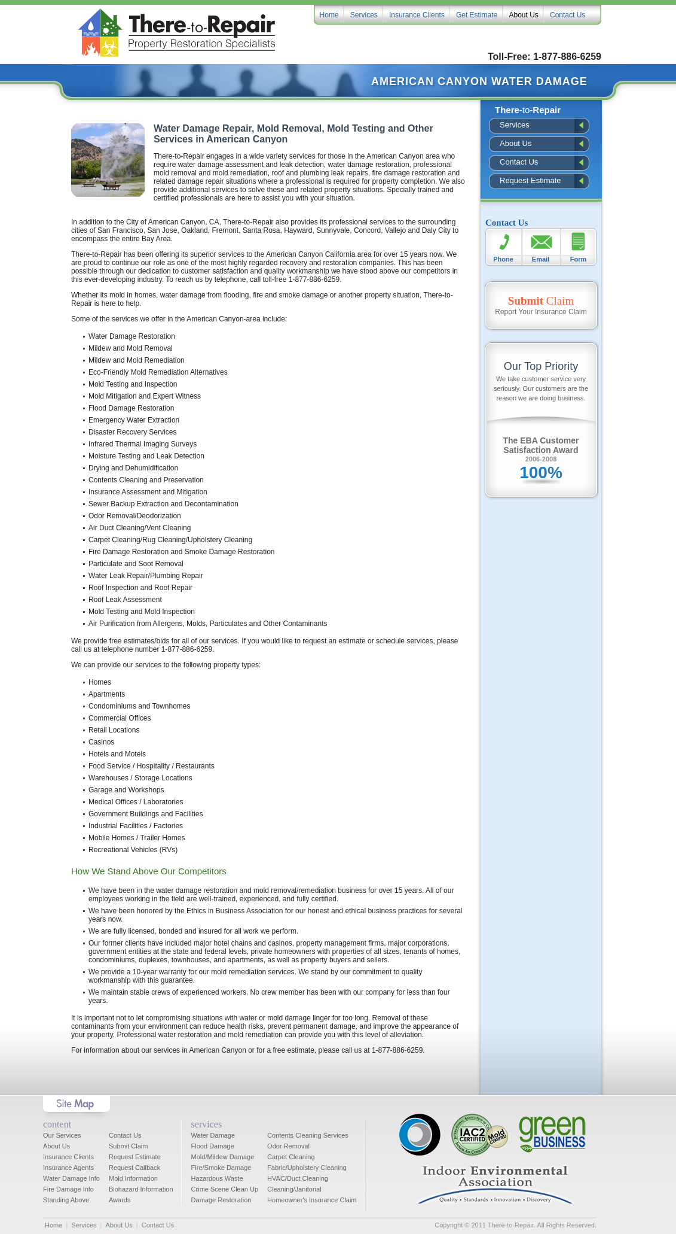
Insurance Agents (68, 1167)
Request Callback (134, 1167)
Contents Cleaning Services (307, 1135)
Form (578, 259)
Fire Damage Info (68, 1189)
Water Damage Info (71, 1178)
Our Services (62, 1135)
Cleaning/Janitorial (294, 1189)
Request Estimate (530, 180)
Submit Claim (128, 1146)
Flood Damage (212, 1146)
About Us (515, 143)
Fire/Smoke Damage (221, 1167)
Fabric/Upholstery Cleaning (307, 1167)
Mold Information (133, 1178)
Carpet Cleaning (291, 1156)
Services (515, 124)
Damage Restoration (221, 1199)
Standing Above (66, 1199)
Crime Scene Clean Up (225, 1189)
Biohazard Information (141, 1189)
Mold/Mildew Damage (223, 1156)
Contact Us (519, 161)
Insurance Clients (68, 1156)
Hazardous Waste (217, 1178)
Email (540, 259)
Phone (503, 259)
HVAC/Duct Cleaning (297, 1178)
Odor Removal (288, 1146)
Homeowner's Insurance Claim (311, 1199)
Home (53, 1225)
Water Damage (213, 1135)
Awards (119, 1199)
